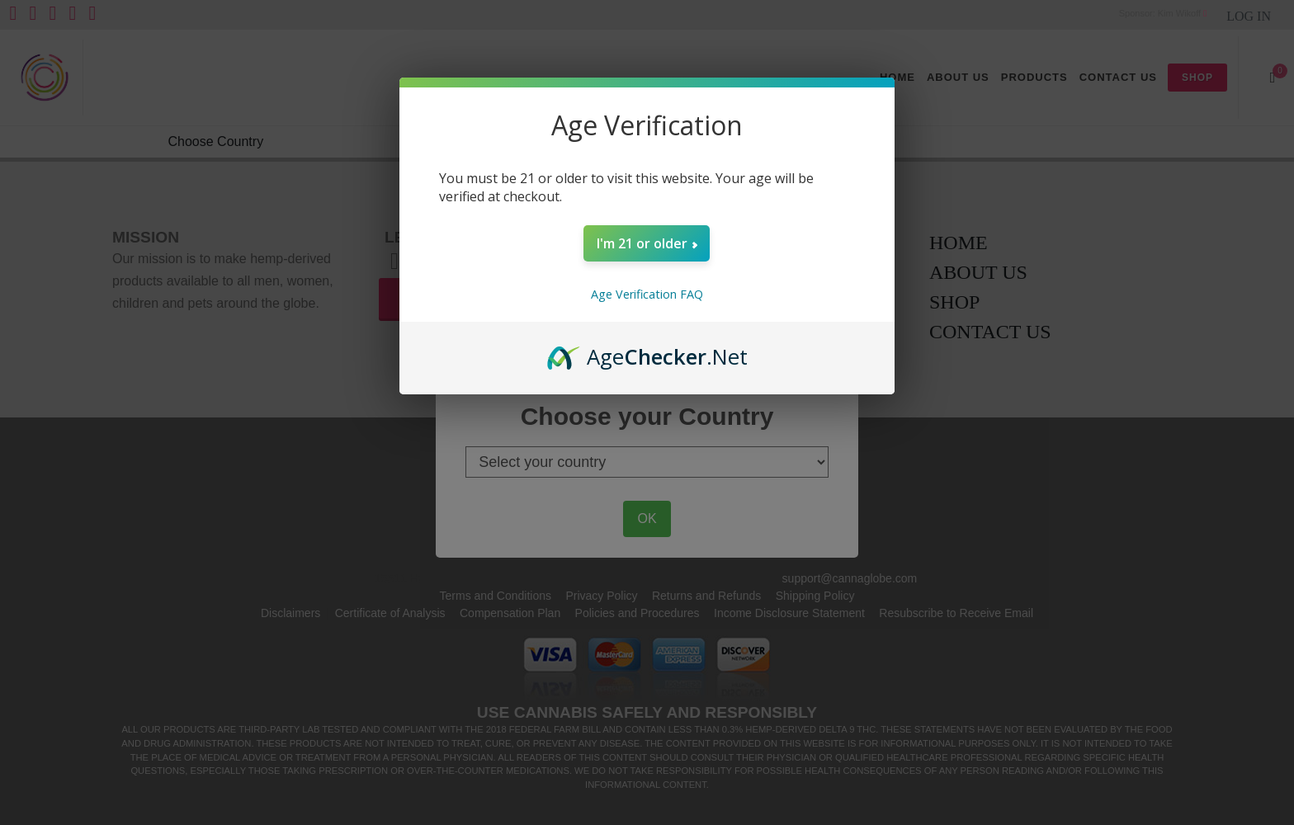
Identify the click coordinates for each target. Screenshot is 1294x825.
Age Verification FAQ (647, 294)
